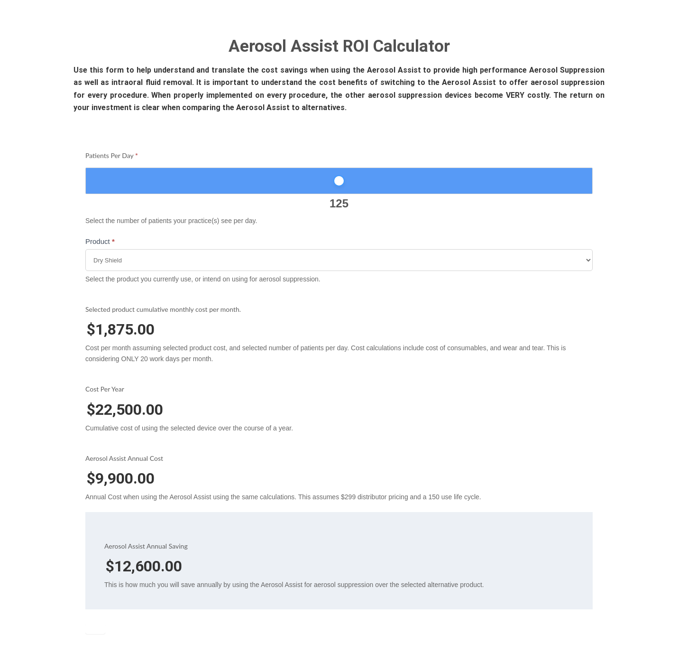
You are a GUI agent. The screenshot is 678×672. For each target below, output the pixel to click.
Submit (95, 629)
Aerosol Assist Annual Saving (146, 546)
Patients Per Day (111, 155)
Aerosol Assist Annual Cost (124, 458)
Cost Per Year (104, 389)
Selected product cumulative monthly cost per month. (163, 309)
